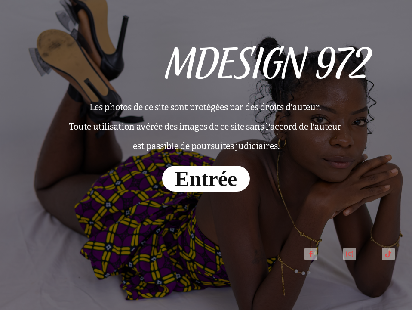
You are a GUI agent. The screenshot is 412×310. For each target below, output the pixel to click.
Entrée (206, 179)
